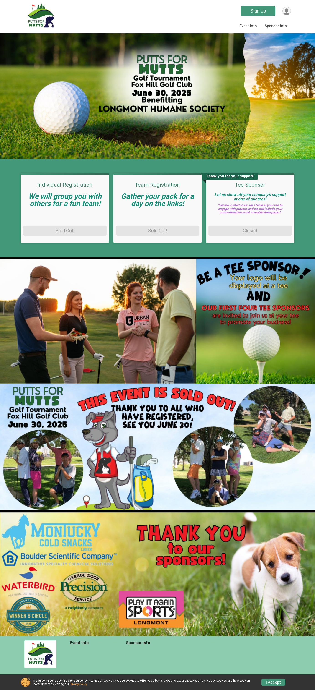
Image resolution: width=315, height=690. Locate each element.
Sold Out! (65, 230)
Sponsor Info (276, 26)
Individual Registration (64, 185)
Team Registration (157, 185)
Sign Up (258, 11)
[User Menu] (286, 11)
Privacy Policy (78, 684)
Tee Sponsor (250, 185)
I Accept (273, 682)
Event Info (248, 26)
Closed (250, 230)
